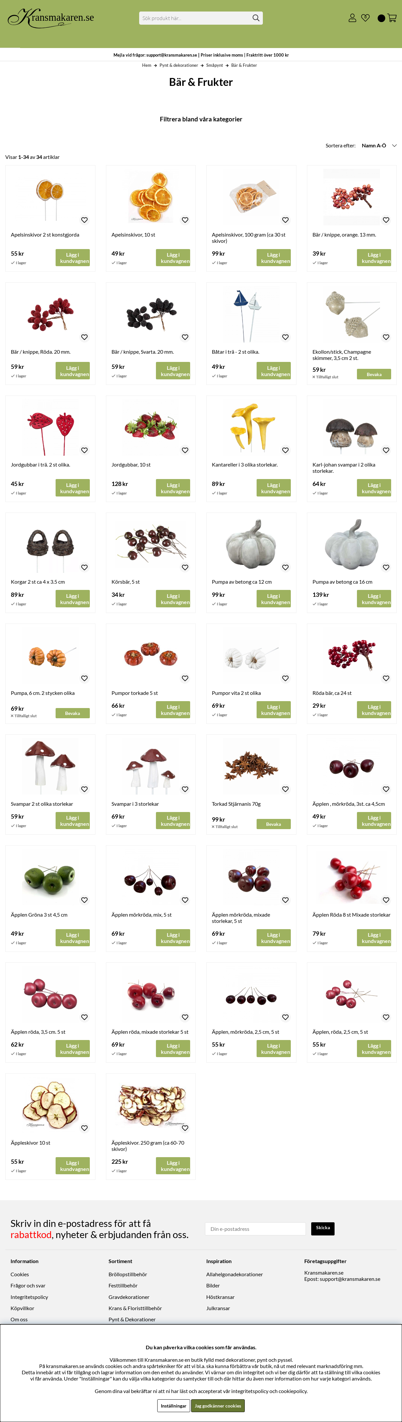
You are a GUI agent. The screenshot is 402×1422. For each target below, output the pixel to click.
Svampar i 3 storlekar (135, 805)
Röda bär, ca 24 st (332, 694)
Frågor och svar (28, 1287)
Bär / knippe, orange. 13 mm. (344, 234)
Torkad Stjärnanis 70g (236, 805)
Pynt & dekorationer (179, 65)
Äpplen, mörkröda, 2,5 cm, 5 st (245, 1034)
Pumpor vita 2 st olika (236, 694)
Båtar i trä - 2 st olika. (235, 352)
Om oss (19, 1321)
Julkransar (218, 1310)
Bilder (213, 1287)
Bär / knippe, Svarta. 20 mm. (143, 352)
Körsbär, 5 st (126, 583)
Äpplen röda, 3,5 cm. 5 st (38, 1034)
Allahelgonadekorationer (234, 1276)
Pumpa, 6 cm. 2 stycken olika (43, 694)
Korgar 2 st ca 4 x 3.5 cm (38, 583)
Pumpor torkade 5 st (135, 694)
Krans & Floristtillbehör (135, 1310)
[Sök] (201, 18)
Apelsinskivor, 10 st (133, 234)
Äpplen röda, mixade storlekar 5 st (150, 1034)
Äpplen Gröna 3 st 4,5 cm (39, 917)
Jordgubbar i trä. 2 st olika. (40, 465)
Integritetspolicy (29, 1299)
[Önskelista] (363, 18)
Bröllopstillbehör (128, 1276)
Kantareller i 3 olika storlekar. (245, 465)
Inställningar (170, 1405)
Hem (146, 65)
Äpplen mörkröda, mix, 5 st (142, 917)
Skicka (324, 1230)
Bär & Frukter (244, 65)
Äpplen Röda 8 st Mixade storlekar (351, 917)
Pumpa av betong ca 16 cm (342, 583)
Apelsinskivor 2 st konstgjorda (45, 234)
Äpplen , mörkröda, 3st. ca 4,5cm (349, 805)
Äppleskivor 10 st (30, 1146)
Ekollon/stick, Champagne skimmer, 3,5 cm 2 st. (342, 355)
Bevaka (374, 374)
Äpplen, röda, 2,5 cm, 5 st (340, 1034)
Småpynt (214, 65)
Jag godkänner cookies (219, 1405)
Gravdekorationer (129, 1299)
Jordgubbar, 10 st (131, 465)
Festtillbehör (123, 1287)
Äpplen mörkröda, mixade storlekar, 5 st (241, 920)
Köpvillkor (22, 1310)
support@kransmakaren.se (350, 1281)
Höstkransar (220, 1299)
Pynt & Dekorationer (132, 1321)
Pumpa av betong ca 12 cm (242, 583)
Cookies (20, 1276)
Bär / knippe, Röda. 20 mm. (40, 352)
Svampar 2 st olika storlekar (42, 805)
